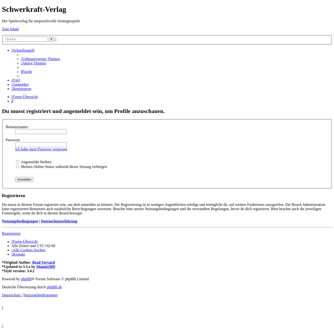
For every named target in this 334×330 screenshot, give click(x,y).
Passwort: (13, 140)
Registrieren (11, 233)
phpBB (26, 279)
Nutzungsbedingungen (20, 221)
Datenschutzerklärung (59, 221)
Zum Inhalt (10, 29)
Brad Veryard (43, 262)
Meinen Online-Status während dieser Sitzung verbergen (61, 167)
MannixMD (45, 267)
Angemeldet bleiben (33, 162)
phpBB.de (54, 287)
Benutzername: (17, 127)
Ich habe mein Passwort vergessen (41, 149)
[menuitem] (40, 59)
